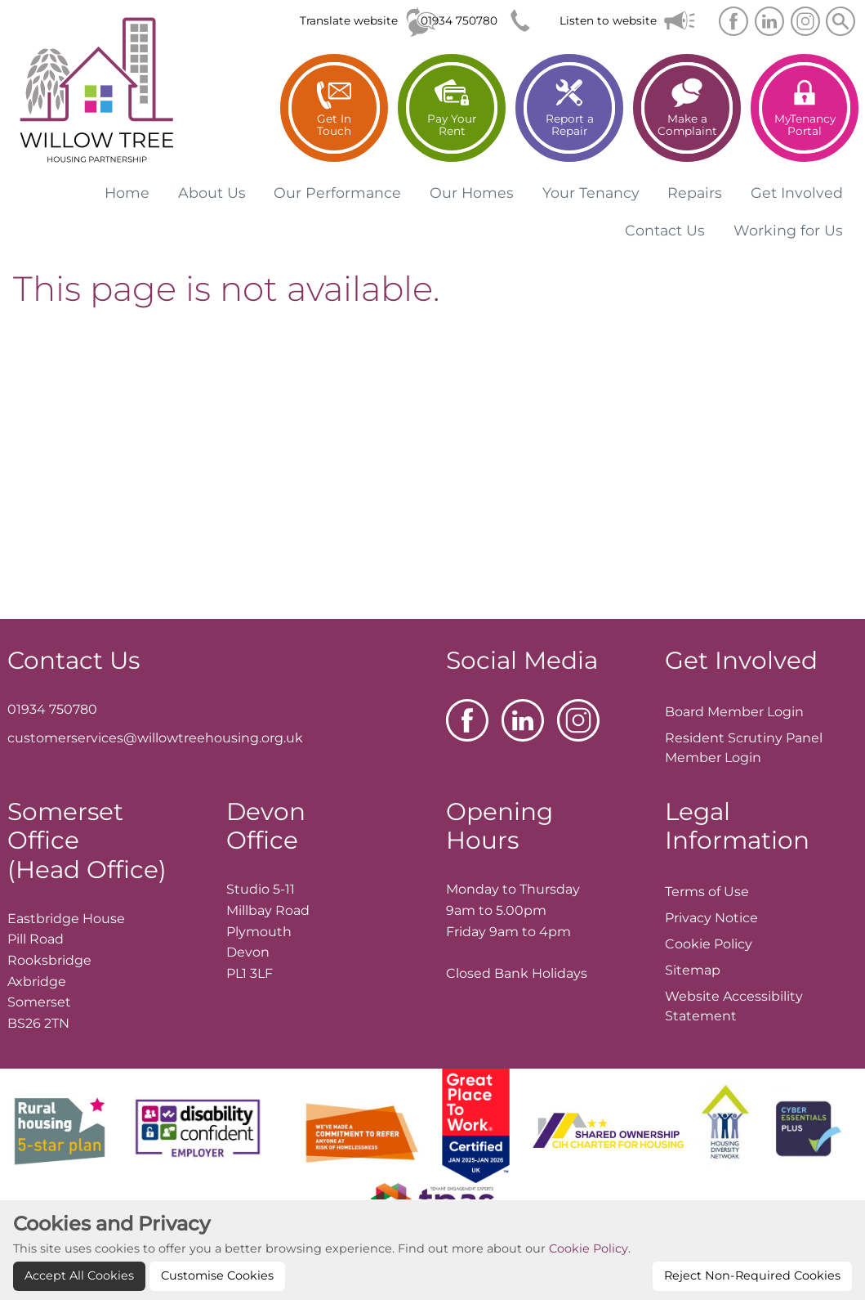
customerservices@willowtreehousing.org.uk (155, 738)
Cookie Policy (588, 1278)
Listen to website (608, 20)
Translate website (349, 20)
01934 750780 (459, 20)
